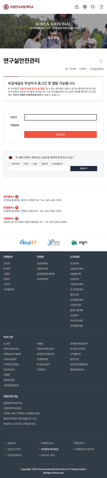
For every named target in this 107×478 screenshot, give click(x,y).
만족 (24, 164)
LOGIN (77, 6)
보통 (33, 164)
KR (84, 6)
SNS (101, 61)
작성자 (13, 117)
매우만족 (14, 164)
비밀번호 (14, 125)
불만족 (43, 164)
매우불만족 (56, 164)
